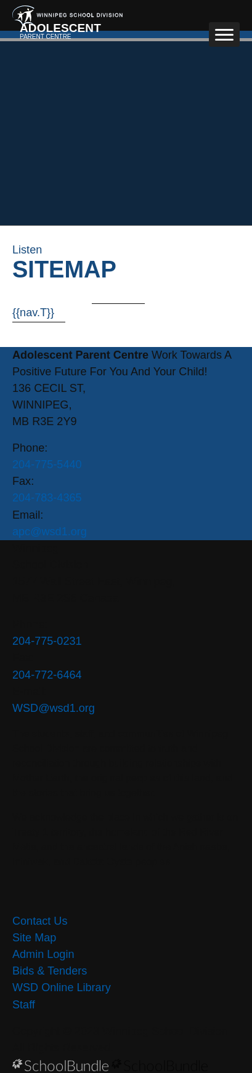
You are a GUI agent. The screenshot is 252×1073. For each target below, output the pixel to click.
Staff (23, 1005)
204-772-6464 (47, 675)
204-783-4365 (47, 498)
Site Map (34, 937)
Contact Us (39, 921)
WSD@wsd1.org (53, 708)
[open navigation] (224, 34)
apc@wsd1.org (49, 531)
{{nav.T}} (33, 312)
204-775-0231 (47, 641)
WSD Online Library (61, 987)
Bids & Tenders (49, 971)
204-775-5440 (47, 464)
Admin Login (43, 954)
